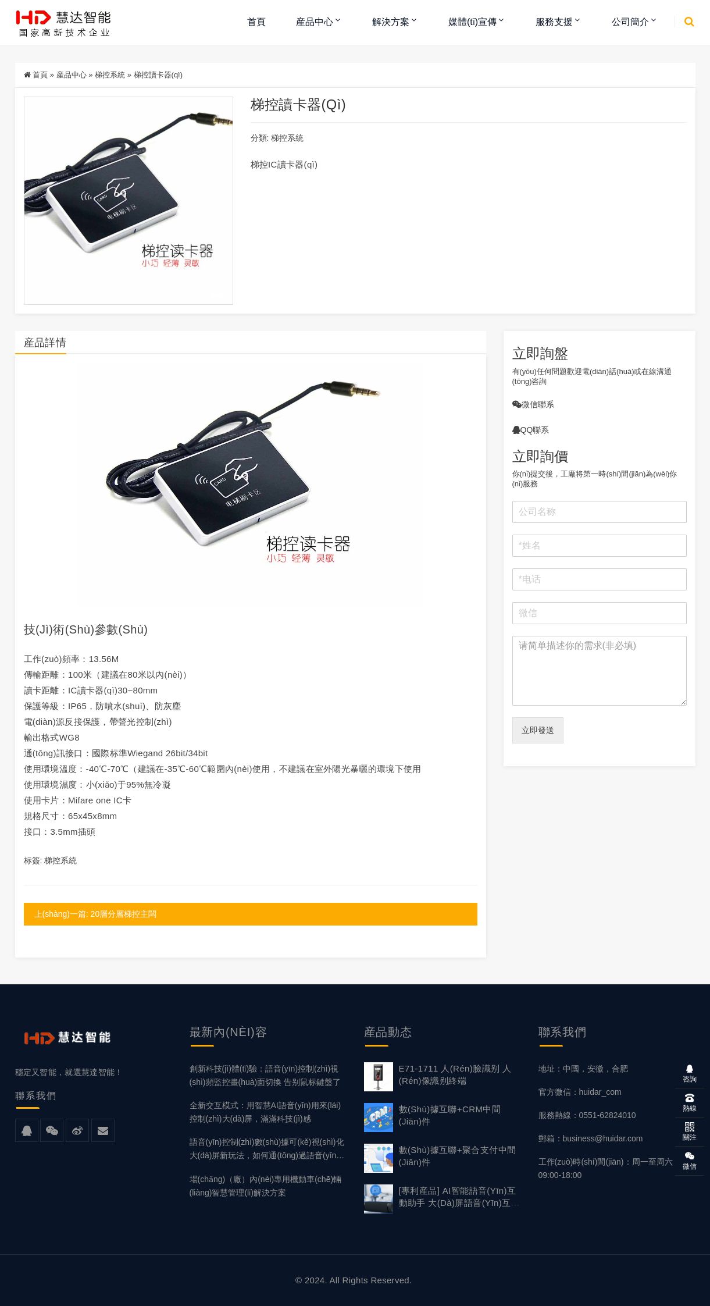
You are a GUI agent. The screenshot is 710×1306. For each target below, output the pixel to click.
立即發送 (538, 730)
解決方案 (390, 22)
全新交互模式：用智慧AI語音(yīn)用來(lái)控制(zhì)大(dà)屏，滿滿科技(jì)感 (265, 1112)
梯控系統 (110, 74)
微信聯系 (533, 404)
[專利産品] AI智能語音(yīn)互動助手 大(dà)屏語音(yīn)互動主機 (459, 1203)
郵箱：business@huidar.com (590, 1138)
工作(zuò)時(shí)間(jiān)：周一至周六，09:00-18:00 (609, 1168)
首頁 (256, 22)
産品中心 (314, 22)
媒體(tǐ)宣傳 (472, 22)
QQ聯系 (531, 430)
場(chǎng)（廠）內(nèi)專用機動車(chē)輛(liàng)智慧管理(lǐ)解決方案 (266, 1186)
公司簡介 (630, 22)
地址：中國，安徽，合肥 (583, 1068)
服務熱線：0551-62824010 (587, 1115)
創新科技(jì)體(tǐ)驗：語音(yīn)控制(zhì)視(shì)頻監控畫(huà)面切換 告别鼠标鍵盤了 (265, 1075)
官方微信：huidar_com (580, 1092)
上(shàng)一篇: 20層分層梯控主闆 (95, 914)
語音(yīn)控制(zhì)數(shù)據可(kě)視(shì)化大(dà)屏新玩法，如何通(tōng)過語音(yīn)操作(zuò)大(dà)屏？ (267, 1149)
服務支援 (554, 22)
